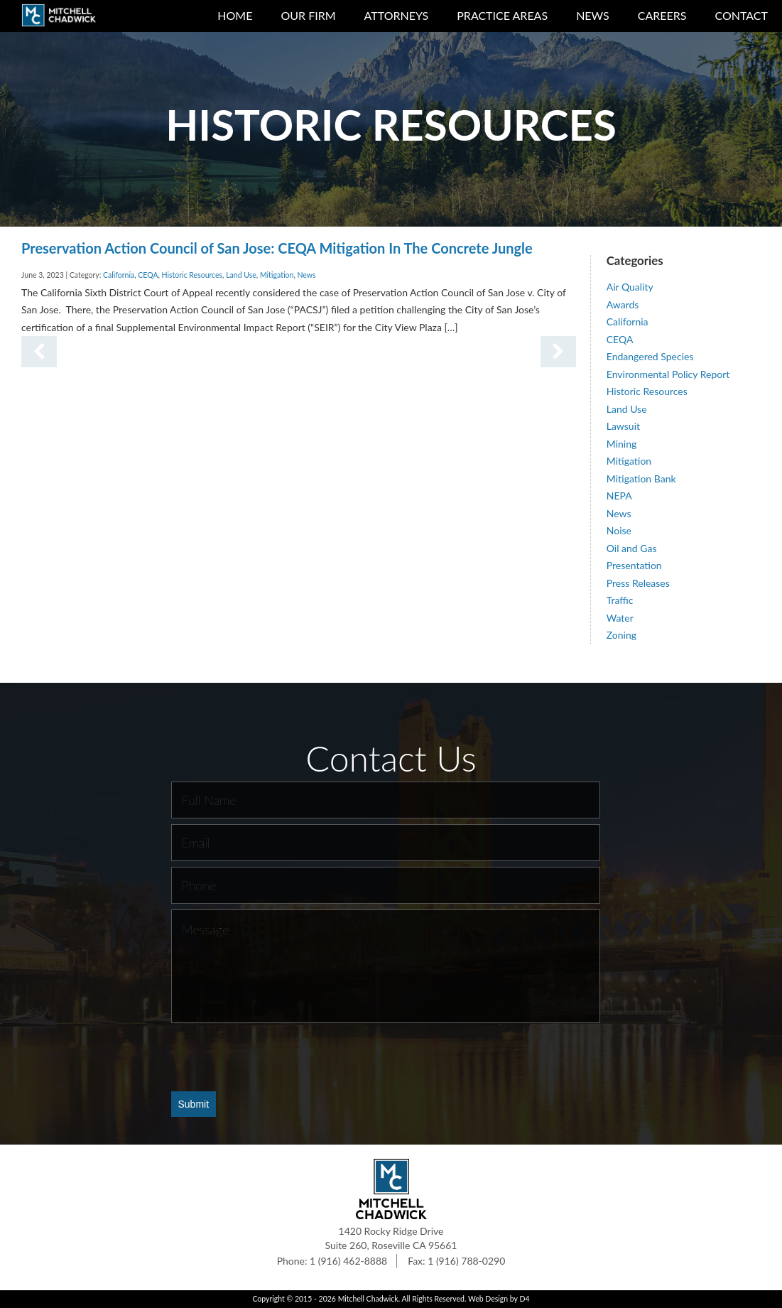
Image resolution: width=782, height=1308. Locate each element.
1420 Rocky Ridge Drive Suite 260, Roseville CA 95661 (391, 1238)
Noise (619, 530)
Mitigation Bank (641, 478)
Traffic (620, 600)
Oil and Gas (632, 548)
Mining (622, 444)
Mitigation (277, 275)
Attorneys (396, 15)
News (592, 15)
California (118, 275)
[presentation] (279, 1056)
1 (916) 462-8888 (348, 1261)
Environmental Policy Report (668, 374)
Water (620, 618)
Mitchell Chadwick (368, 1299)
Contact (742, 15)
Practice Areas (502, 15)
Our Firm (308, 15)
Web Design (488, 1299)
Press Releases (638, 583)
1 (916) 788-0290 (466, 1261)
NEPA (619, 496)
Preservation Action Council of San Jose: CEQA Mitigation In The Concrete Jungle (277, 247)
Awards (623, 304)
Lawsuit (623, 426)
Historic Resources (192, 275)
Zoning (621, 635)
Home (234, 15)
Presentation (634, 565)
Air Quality (630, 287)
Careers (662, 15)
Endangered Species (650, 356)
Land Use (241, 275)
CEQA (148, 275)
